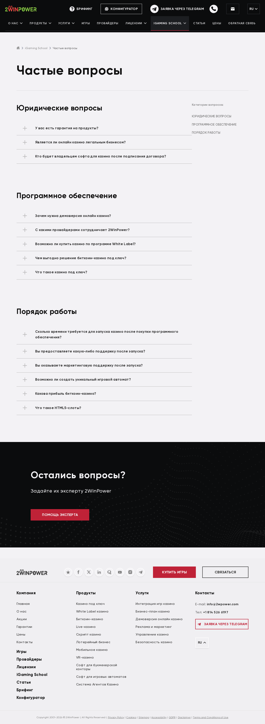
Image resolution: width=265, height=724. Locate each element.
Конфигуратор (117, 9)
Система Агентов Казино (97, 684)
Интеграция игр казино (155, 604)
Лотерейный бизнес (93, 642)
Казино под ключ (90, 604)
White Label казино (92, 611)
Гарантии (24, 627)
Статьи (199, 26)
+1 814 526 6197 (215, 612)
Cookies (131, 717)
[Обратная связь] (173, 9)
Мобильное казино (92, 650)
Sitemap (144, 717)
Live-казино (86, 627)
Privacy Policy (116, 717)
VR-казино (85, 657)
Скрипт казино (88, 634)
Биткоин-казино (89, 619)
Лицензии (135, 26)
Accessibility (158, 717)
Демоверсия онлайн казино (159, 619)
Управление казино (152, 634)
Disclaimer (184, 717)
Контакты (25, 642)
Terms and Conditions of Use (210, 717)
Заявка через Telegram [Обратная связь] (221, 624)
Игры (86, 26)
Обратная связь (241, 26)
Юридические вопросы (219, 116)
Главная (23, 604)
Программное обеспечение (221, 123)
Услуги (67, 26)
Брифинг (25, 690)
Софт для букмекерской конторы (96, 667)
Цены (216, 26)
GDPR (172, 717)
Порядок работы (214, 131)
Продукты (41, 26)
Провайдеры (108, 26)
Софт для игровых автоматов (101, 677)
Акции (22, 619)
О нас (16, 26)
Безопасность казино (154, 642)
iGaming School (169, 26)
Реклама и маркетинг (154, 627)
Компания (26, 593)
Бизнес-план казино (153, 611)
